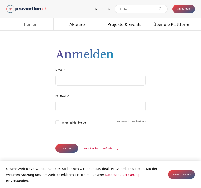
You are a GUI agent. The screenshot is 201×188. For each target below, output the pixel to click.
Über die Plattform (171, 24)
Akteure (77, 24)
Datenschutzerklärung (122, 174)
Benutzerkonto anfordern (100, 148)
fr (109, 9)
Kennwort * (62, 95)
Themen (30, 24)
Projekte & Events (124, 24)
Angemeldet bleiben (74, 122)
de (95, 9)
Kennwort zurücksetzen (131, 121)
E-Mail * (60, 69)
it (103, 9)
